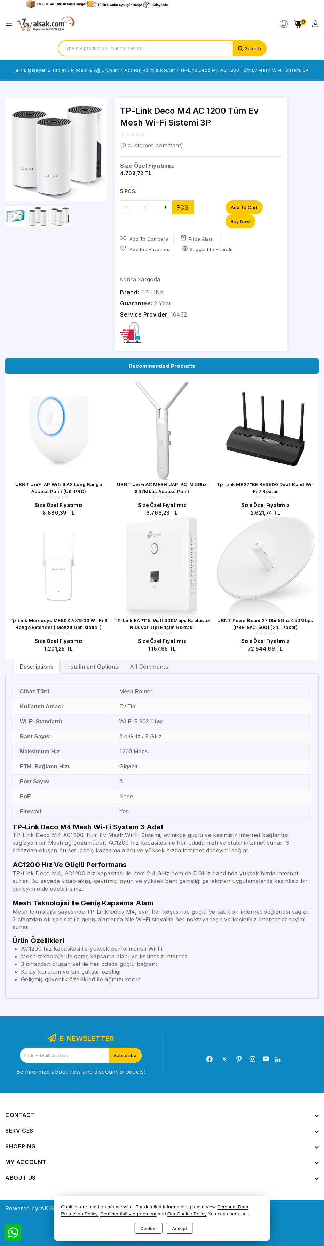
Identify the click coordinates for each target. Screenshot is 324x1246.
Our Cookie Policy (187, 1213)
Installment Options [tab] (91, 666)
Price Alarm (198, 238)
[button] (13, 149)
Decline (148, 1228)
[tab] (37, 666)
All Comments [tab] (149, 666)
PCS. (183, 207)
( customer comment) (151, 145)
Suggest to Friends (207, 248)
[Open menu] (10, 24)
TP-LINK (152, 292)
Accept (179, 1228)
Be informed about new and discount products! (80, 1071)
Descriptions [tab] (36, 666)
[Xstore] (45, 23)
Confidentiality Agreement (128, 1213)
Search (253, 48)
